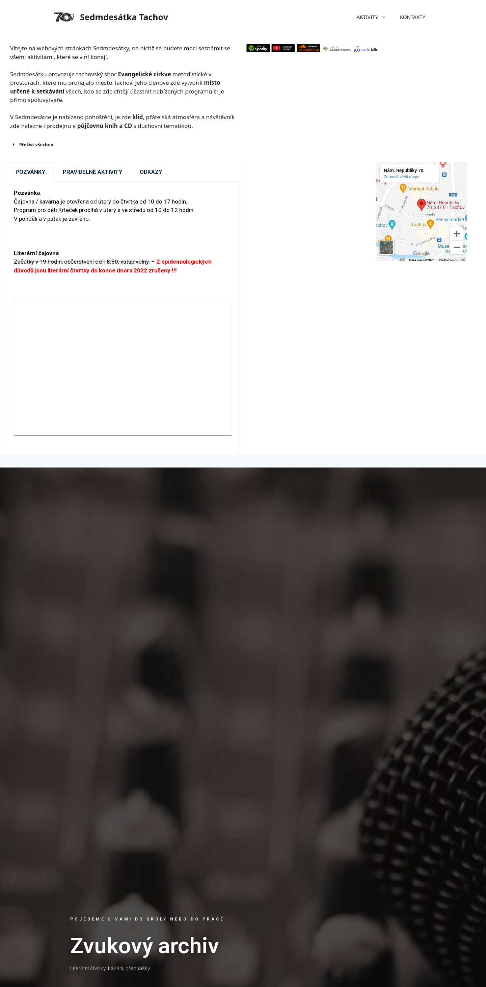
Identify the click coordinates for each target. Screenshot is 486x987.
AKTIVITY (375, 17)
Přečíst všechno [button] (31, 144)
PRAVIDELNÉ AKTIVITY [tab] (92, 171)
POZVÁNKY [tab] (30, 171)
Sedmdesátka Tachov (124, 17)
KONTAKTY (412, 17)
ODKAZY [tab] (151, 171)
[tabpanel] (123, 318)
